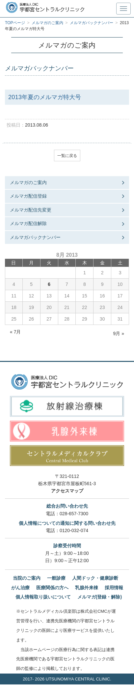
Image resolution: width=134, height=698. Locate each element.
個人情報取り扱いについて (43, 597)
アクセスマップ (67, 490)
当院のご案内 (26, 578)
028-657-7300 (74, 513)
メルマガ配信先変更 (30, 210)
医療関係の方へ (52, 587)
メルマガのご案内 (28, 182)
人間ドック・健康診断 (95, 578)
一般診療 (56, 578)
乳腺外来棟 (86, 587)
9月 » (118, 333)
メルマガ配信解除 (28, 223)
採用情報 (114, 587)
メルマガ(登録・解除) (99, 597)
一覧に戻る (67, 155)
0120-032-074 (74, 530)
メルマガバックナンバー (35, 237)
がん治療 (20, 587)
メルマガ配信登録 (28, 196)
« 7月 (15, 331)
